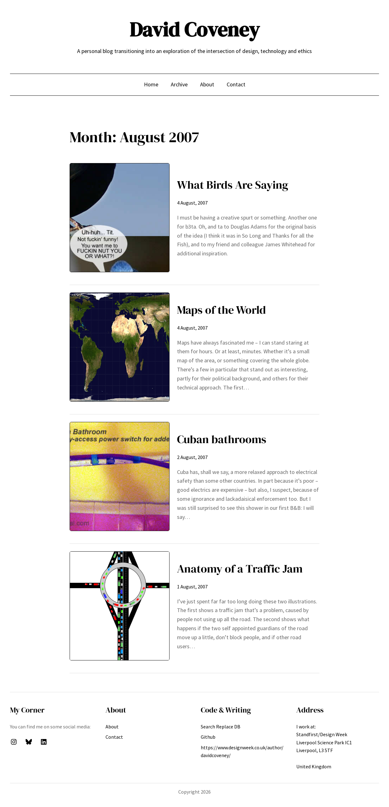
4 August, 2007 (192, 203)
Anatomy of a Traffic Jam (240, 568)
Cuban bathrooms (221, 439)
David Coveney (194, 29)
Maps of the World (221, 309)
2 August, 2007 (192, 457)
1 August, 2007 (192, 586)
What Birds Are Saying (232, 184)
